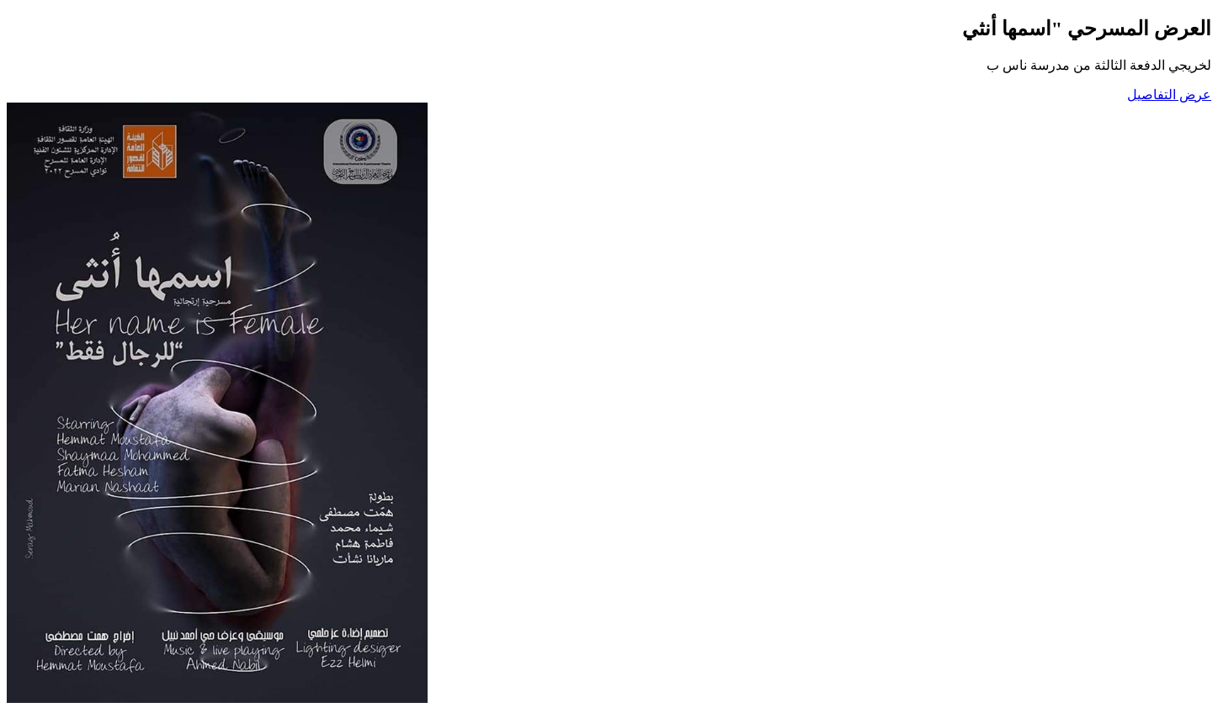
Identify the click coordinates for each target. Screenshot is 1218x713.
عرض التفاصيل (1169, 94)
